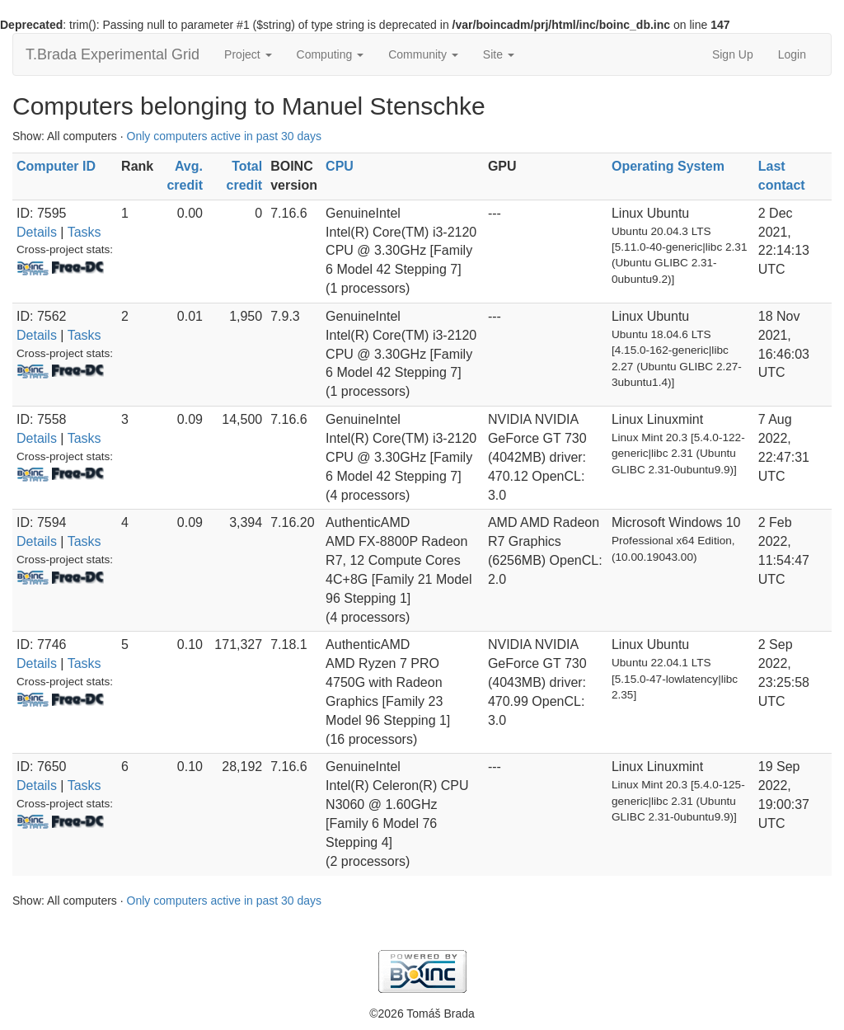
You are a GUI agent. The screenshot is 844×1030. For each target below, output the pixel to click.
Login (792, 54)
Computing (330, 54)
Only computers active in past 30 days (224, 136)
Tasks (84, 232)
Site (498, 54)
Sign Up (732, 54)
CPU (340, 166)
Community (423, 54)
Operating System (668, 166)
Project (247, 54)
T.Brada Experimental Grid (112, 54)
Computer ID (56, 166)
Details (36, 232)
